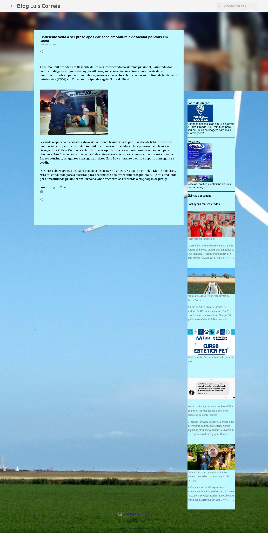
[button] (42, 51)
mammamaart (143, 521)
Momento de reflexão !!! (201, 238)
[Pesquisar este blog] (240, 6)
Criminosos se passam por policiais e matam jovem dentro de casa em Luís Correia (208, 476)
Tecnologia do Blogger (134, 514)
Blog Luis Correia (39, 6)
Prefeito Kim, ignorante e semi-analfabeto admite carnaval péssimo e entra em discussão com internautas (211, 410)
